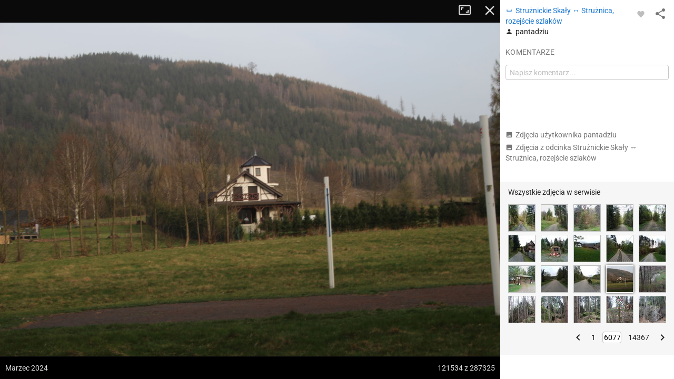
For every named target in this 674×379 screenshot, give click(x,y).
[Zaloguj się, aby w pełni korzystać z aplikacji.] (640, 13)
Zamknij (489, 10)
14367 (638, 337)
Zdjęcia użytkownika (561, 135)
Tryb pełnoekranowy (468, 10)
